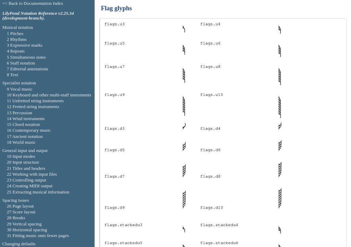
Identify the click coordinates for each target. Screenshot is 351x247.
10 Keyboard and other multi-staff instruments (49, 94)
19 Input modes (21, 156)
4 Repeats (16, 51)
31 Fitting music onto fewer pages (38, 235)
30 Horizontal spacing (27, 229)
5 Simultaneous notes (26, 57)
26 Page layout (20, 206)
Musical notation (17, 27)
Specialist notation (19, 82)
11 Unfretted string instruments (35, 100)
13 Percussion (19, 112)
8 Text (12, 74)
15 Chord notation (23, 124)
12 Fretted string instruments (33, 106)
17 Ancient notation (25, 136)
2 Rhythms (17, 39)
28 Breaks (16, 217)
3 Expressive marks (25, 45)
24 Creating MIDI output (29, 185)
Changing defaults (19, 243)
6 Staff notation (21, 63)
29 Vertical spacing (24, 223)
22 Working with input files (32, 174)
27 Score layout (21, 211)
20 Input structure (23, 162)
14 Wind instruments (26, 118)
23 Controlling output (26, 180)
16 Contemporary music (29, 130)
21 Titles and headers (26, 168)
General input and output (25, 150)
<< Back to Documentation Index (32, 3)
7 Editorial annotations (27, 68)
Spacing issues (15, 200)
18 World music (21, 142)
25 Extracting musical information (38, 192)
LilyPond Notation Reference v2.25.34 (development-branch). (38, 16)
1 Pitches (15, 33)
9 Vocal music (20, 89)
